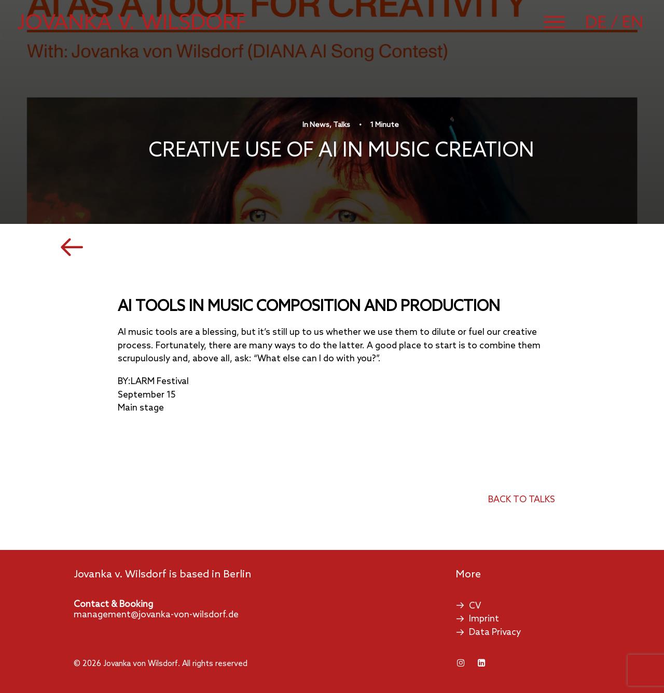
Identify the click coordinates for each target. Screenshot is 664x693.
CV (475, 606)
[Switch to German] (603, 22)
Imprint (484, 619)
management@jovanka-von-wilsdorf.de (156, 615)
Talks (341, 125)
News (319, 125)
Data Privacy (495, 632)
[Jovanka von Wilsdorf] (132, 22)
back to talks (521, 499)
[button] (554, 22)
